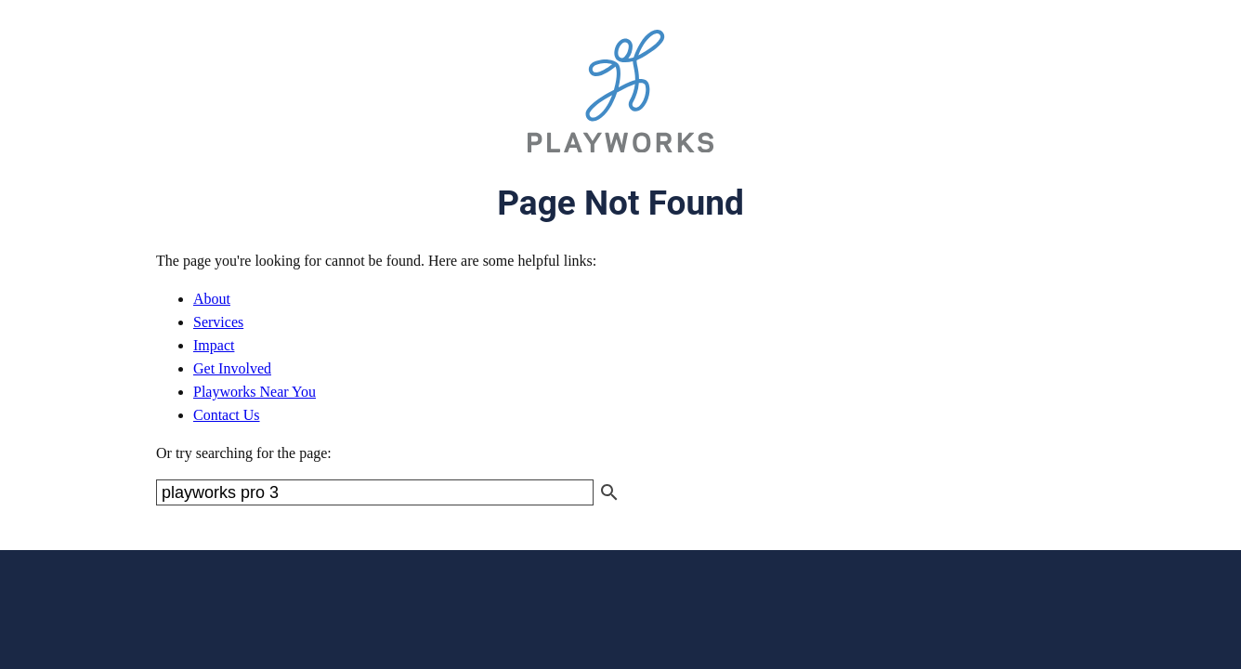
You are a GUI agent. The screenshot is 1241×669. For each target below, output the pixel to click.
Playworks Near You (254, 392)
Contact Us (226, 415)
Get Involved (232, 368)
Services (218, 322)
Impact (213, 345)
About (211, 299)
